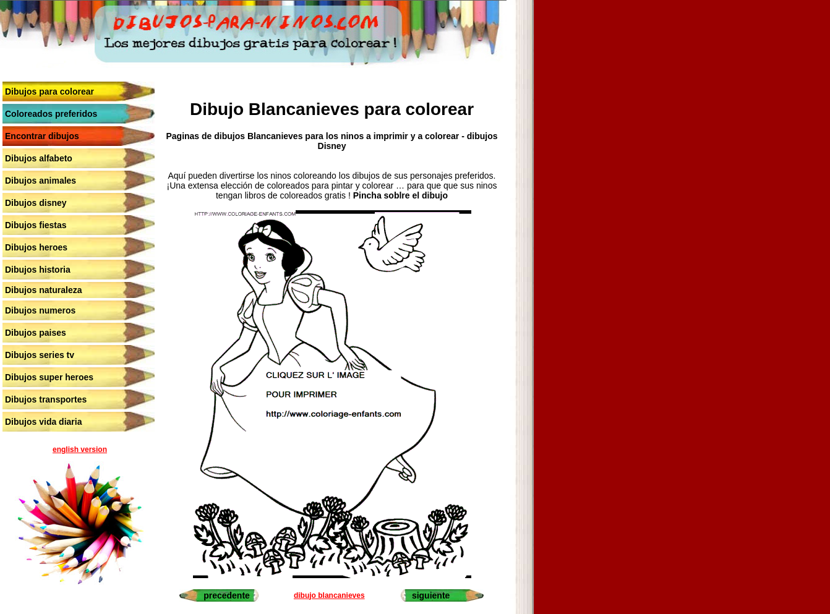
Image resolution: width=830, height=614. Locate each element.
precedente (226, 595)
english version (80, 449)
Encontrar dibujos (42, 136)
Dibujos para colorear (49, 91)
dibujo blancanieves (329, 595)
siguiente (431, 595)
